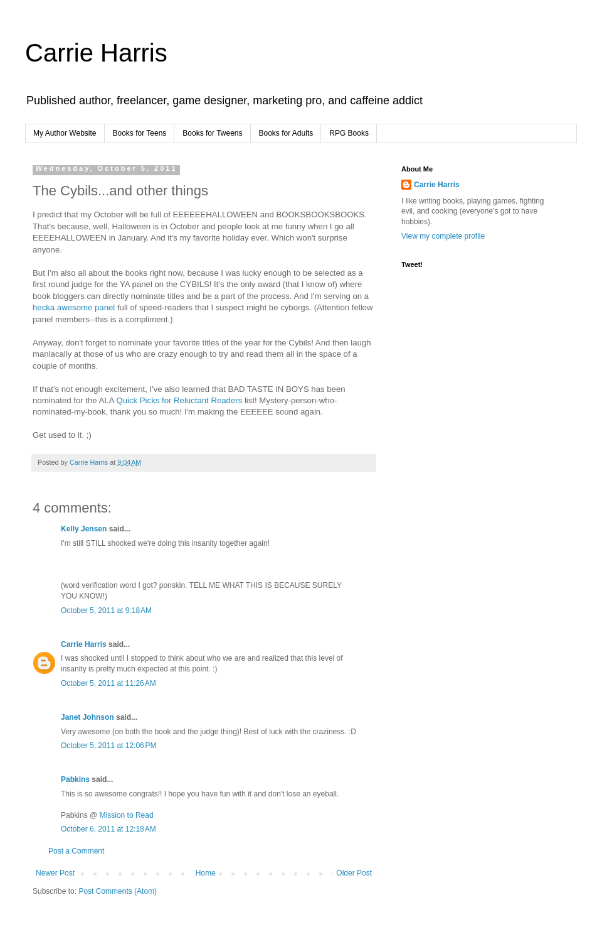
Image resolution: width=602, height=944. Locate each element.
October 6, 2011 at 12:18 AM (108, 829)
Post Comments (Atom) (117, 891)
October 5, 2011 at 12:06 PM (108, 745)
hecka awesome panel (74, 307)
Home (206, 873)
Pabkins (75, 779)
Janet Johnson (87, 717)
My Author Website (65, 133)
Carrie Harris (96, 53)
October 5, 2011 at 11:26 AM (108, 683)
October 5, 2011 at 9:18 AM (106, 610)
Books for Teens (140, 133)
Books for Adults (286, 133)
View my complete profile (443, 236)
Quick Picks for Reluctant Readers (179, 400)
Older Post (354, 873)
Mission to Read (127, 815)
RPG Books (349, 133)
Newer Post (55, 873)
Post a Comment (76, 851)
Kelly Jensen (84, 528)
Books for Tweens (212, 133)
